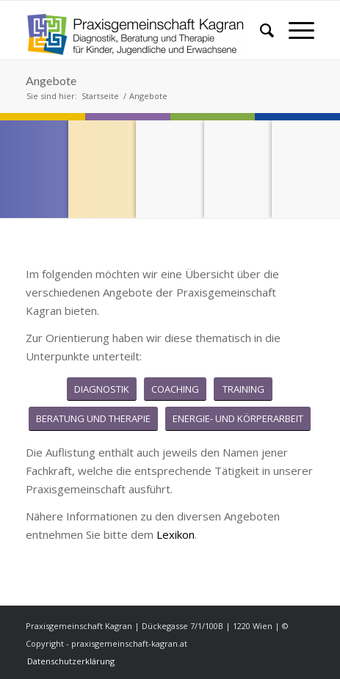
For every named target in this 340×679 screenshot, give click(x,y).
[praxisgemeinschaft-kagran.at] (141, 30)
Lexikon (175, 534)
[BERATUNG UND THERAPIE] (93, 419)
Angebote (51, 80)
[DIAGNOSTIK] (102, 389)
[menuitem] (259, 30)
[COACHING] (175, 389)
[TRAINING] (243, 389)
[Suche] (259, 30)
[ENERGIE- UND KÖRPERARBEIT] (238, 419)
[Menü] (294, 30)
